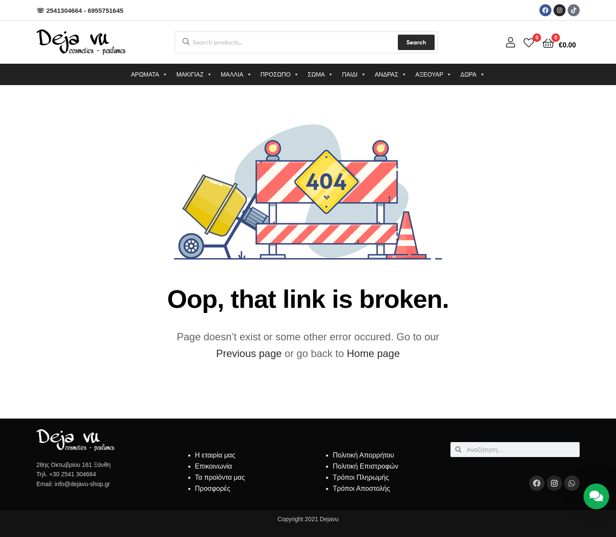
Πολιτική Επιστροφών (365, 466)
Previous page (248, 353)
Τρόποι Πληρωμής (361, 477)
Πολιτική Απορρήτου (363, 455)
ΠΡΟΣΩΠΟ (280, 74)
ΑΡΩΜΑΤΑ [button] (149, 74)
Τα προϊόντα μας (220, 477)
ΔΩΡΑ (472, 74)
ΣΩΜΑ (320, 74)
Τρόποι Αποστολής (361, 488)
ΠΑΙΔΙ (354, 74)
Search (416, 42)
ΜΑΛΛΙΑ (236, 74)
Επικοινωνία (213, 466)
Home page (373, 353)
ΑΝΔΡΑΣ (391, 74)
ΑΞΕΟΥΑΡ (433, 74)
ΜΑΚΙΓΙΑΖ (194, 74)
